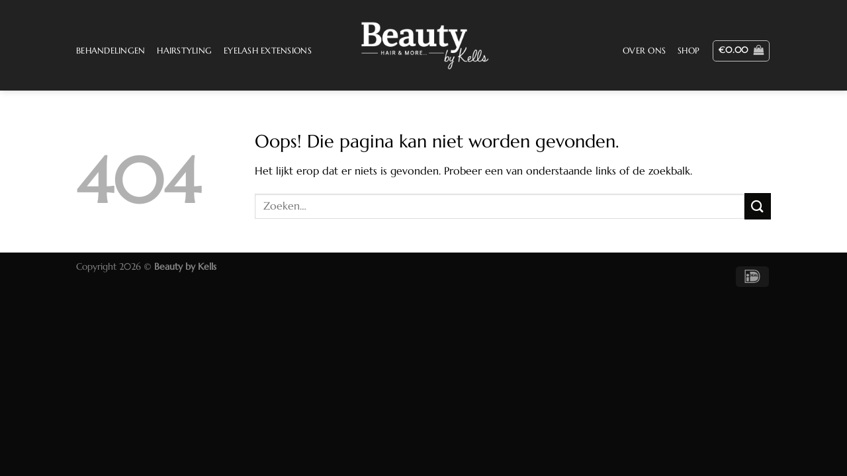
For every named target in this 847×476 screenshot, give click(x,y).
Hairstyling (184, 51)
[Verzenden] (757, 206)
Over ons (644, 51)
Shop (688, 51)
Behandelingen (110, 51)
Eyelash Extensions (268, 51)
